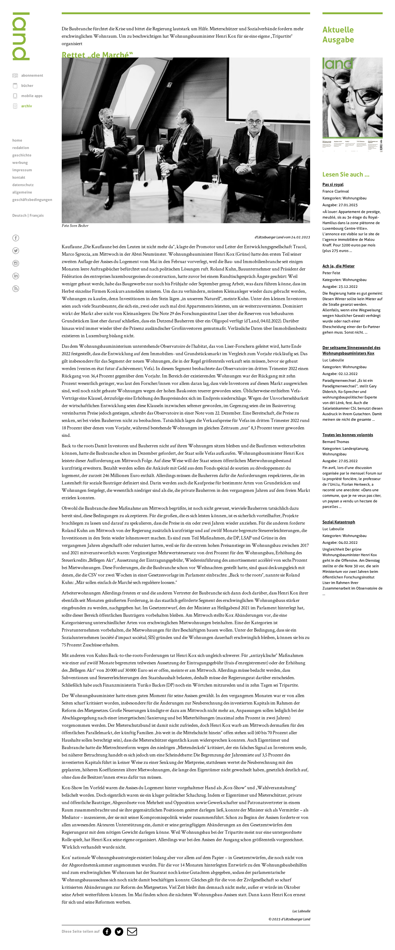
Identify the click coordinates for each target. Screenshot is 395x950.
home (17, 140)
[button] (131, 931)
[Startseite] (21, 59)
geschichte (21, 155)
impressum (22, 170)
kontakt (18, 177)
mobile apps (32, 96)
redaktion (20, 148)
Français (37, 215)
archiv (26, 106)
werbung (20, 162)
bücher (27, 85)
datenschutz (23, 185)
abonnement (32, 75)
